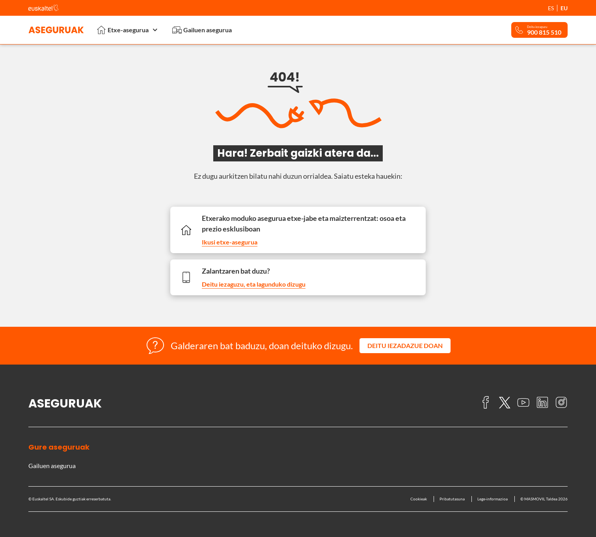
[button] (405, 346)
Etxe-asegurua (128, 29)
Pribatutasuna (452, 498)
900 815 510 (544, 32)
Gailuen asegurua (202, 30)
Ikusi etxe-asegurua (229, 242)
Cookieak (418, 498)
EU (564, 8)
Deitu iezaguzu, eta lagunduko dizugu (253, 284)
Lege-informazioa (492, 498)
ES (551, 8)
